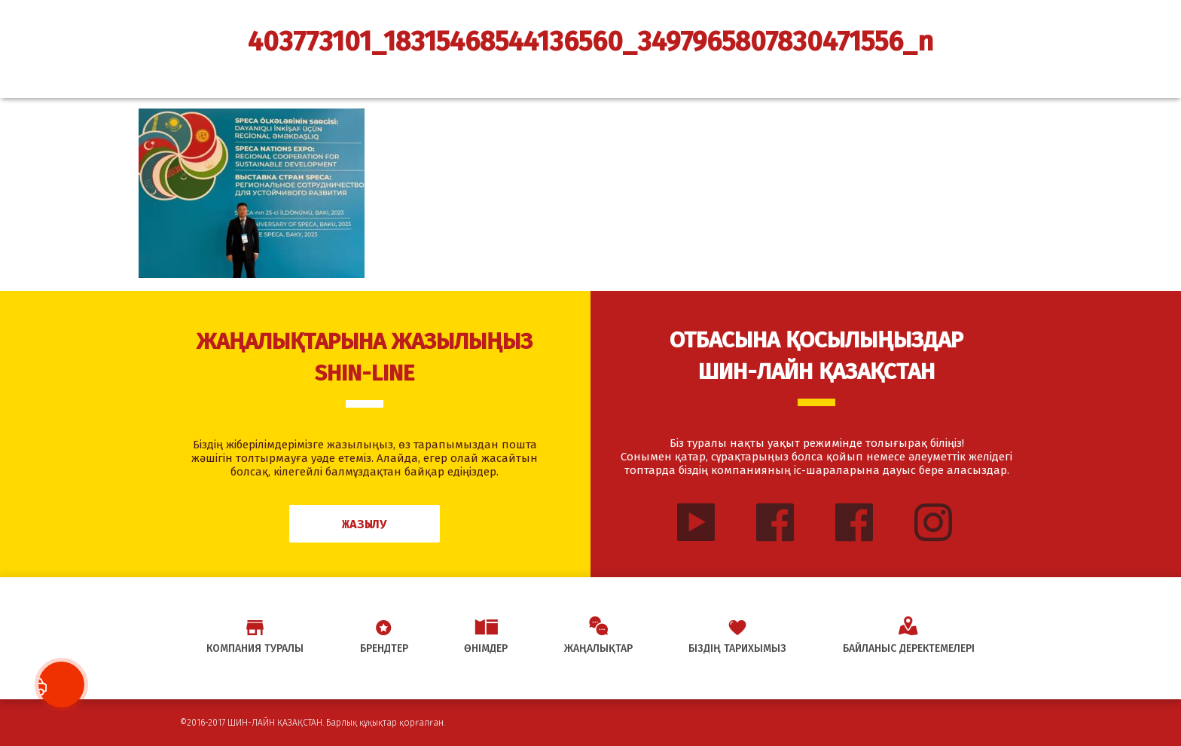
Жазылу (364, 524)
